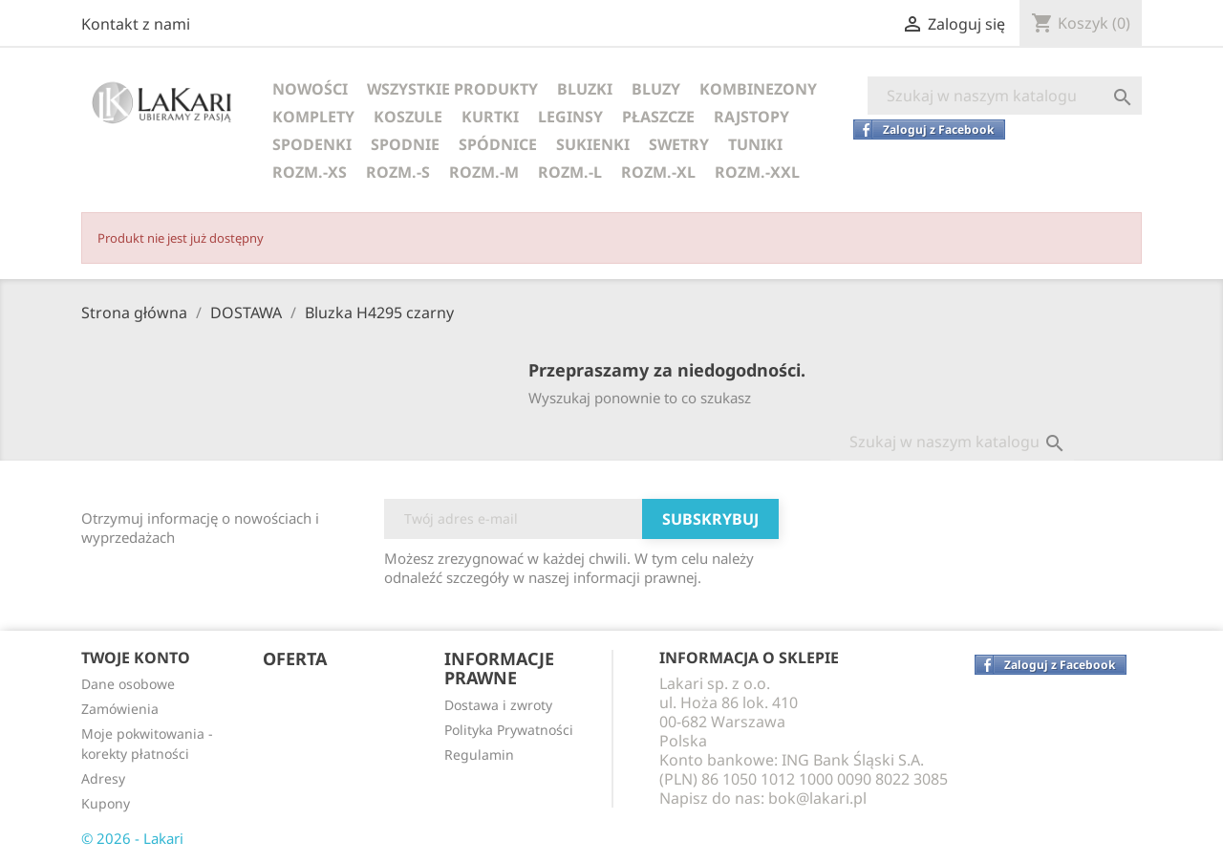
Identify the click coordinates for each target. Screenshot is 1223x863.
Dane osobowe (128, 684)
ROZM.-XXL (757, 172)
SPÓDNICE (498, 144)
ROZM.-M (484, 172)
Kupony (105, 803)
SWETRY (679, 144)
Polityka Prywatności (508, 730)
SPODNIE (405, 144)
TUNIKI (755, 144)
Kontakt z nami (135, 23)
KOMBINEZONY (758, 88)
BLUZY (656, 88)
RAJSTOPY (751, 116)
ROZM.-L (570, 172)
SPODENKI (312, 144)
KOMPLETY (313, 116)
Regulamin (479, 754)
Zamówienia (120, 709)
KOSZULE (408, 116)
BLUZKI (584, 88)
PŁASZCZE (658, 116)
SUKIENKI (593, 144)
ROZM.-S (398, 172)
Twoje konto (135, 657)
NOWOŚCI (310, 88)
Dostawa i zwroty (498, 705)
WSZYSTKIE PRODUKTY (452, 88)
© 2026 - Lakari (132, 838)
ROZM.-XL (658, 172)
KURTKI (490, 116)
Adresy (103, 778)
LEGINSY (570, 116)
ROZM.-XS (309, 172)
